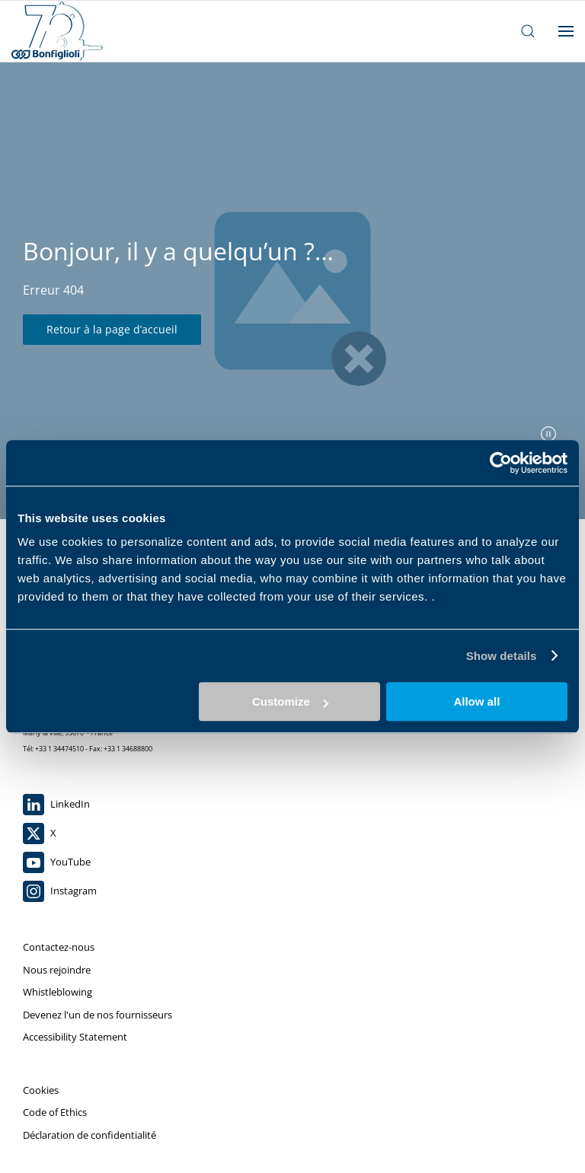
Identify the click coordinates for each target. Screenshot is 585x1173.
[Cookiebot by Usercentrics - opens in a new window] (500, 462)
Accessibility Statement (75, 1037)
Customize (290, 701)
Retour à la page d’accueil (111, 329)
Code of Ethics (55, 1112)
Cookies (41, 1090)
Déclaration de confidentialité (89, 1135)
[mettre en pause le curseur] (548, 434)
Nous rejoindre (57, 970)
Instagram (60, 891)
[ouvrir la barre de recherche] (527, 31)
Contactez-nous (58, 947)
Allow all (476, 701)
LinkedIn (56, 804)
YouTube (57, 862)
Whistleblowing (57, 992)
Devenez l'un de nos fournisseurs (97, 1015)
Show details (501, 655)
